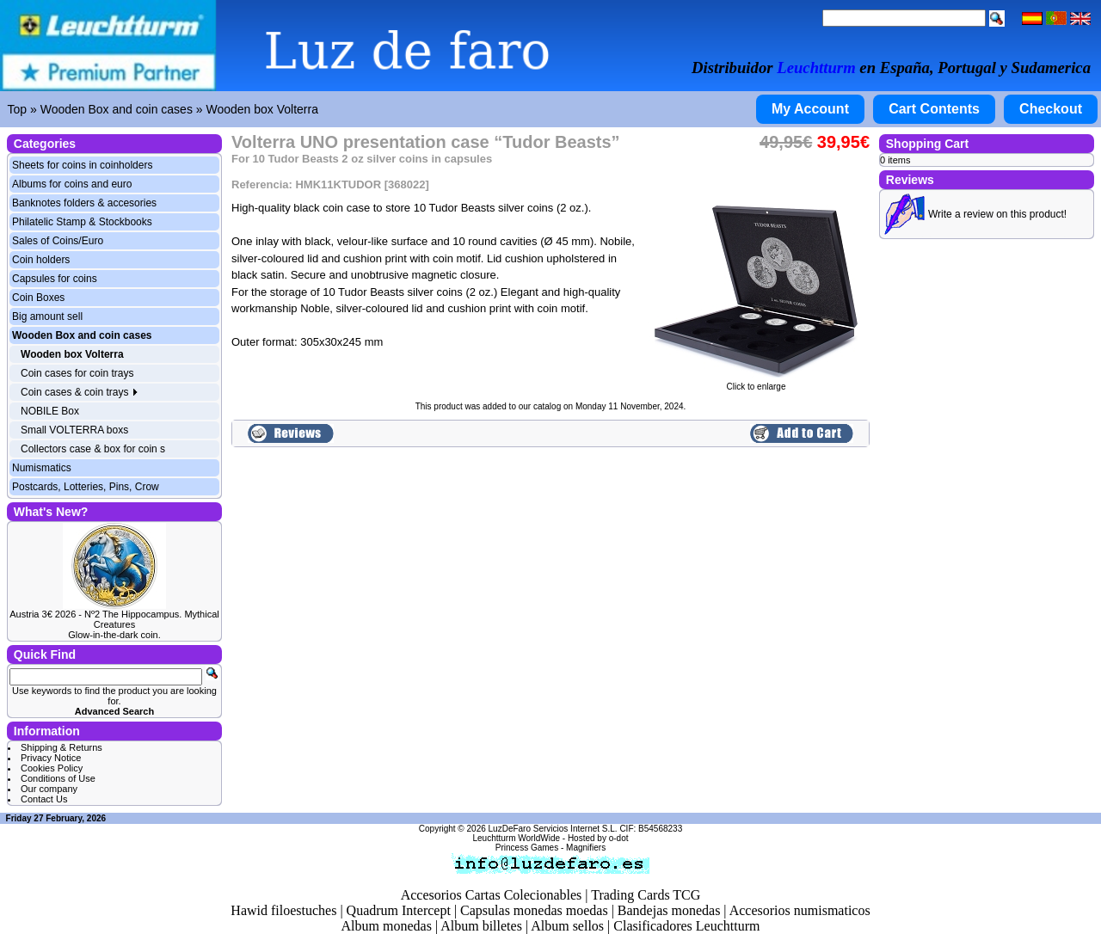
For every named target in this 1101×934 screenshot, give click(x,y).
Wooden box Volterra (262, 109)
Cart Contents (934, 108)
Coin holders (41, 260)
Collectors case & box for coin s (93, 449)
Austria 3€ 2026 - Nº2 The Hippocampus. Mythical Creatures (114, 619)
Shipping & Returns (61, 747)
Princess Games (526, 847)
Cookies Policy (52, 768)
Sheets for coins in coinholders (82, 165)
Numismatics (41, 468)
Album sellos (567, 926)
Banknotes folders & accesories (84, 203)
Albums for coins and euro (72, 184)
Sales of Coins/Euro (57, 241)
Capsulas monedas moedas (534, 910)
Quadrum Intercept (399, 910)
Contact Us (44, 799)
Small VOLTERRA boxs (74, 430)
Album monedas (386, 926)
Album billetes (481, 926)
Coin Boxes (38, 298)
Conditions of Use (58, 778)
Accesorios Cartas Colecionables (491, 895)
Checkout (1050, 108)
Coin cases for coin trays (77, 373)
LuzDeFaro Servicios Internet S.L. (553, 828)
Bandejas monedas (669, 910)
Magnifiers (586, 847)
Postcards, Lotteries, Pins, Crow (85, 487)
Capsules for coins (54, 279)
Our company (49, 788)
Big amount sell (47, 316)
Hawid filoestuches (283, 910)
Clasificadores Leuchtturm (686, 926)
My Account (810, 108)
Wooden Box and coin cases (116, 109)
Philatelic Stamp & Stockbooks (82, 222)
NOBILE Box (50, 411)
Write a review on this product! (997, 214)
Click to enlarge (756, 382)
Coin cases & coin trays (79, 392)
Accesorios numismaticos (799, 910)
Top (18, 109)
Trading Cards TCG (645, 895)
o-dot (619, 838)
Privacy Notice (51, 758)
